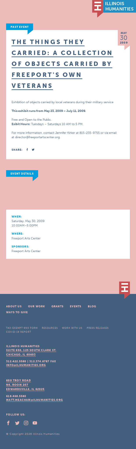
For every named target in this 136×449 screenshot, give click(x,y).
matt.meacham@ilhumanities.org (34, 399)
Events (75, 306)
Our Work (36, 306)
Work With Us (72, 328)
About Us (14, 306)
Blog (92, 306)
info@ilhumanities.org (26, 365)
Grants (57, 306)
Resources (50, 328)
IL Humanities (114, 9)
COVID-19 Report (18, 332)
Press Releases (98, 328)
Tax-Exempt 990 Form (22, 328)
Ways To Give (17, 312)
